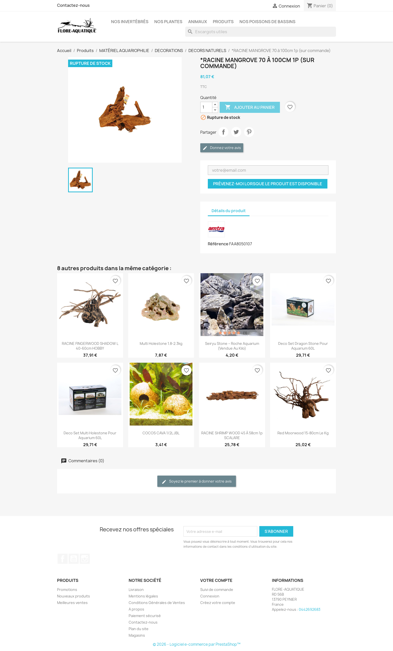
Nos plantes (168, 21)
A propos (136, 609)
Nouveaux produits (73, 596)
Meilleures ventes (72, 602)
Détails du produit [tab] (229, 210)
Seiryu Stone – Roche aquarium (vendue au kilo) (232, 346)
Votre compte (216, 580)
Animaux (197, 21)
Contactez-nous (73, 5)
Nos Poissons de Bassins (267, 21)
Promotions (67, 589)
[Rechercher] (260, 32)
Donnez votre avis (222, 148)
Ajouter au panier (250, 107)
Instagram (85, 559)
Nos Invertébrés (130, 21)
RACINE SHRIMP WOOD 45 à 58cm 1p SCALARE (232, 435)
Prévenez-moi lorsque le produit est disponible (267, 184)
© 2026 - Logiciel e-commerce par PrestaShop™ (196, 644)
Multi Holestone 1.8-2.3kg (161, 343)
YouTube (74, 559)
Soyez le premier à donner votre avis (197, 481)
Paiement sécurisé (145, 615)
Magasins (137, 635)
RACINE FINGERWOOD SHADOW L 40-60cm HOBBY (90, 346)
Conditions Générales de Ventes (157, 602)
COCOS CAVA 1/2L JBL (160, 433)
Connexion (209, 596)
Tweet (236, 132)
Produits (223, 21)
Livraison (136, 589)
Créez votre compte (217, 602)
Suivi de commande (216, 589)
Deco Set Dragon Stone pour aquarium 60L (303, 346)
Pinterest (249, 132)
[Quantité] (206, 107)
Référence (218, 243)
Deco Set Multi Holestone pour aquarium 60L (90, 435)
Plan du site (139, 628)
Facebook (63, 559)
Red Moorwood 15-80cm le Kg (303, 433)
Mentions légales (143, 596)
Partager (223, 132)
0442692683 (309, 609)
